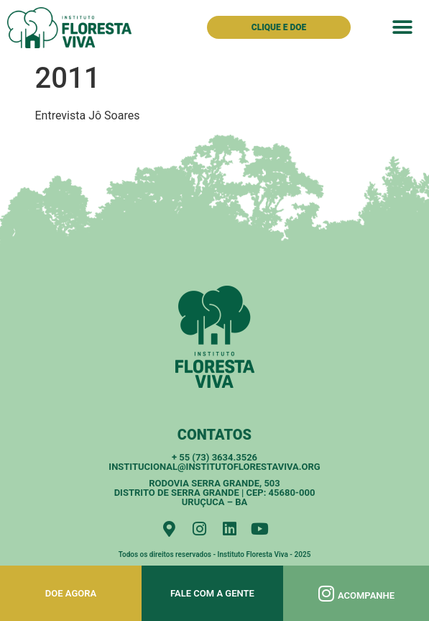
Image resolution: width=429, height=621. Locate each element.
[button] (403, 28)
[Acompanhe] (327, 593)
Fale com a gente (212, 593)
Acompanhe (366, 595)
